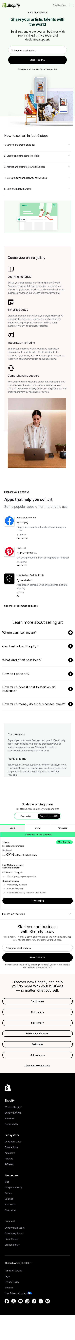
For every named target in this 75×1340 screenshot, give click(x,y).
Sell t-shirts (37, 1030)
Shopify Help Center (15, 1252)
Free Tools (10, 1229)
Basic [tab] (12, 846)
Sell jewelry (37, 1041)
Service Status (12, 1269)
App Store (10, 1178)
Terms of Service (13, 1295)
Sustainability (11, 1149)
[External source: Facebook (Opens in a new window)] (7, 1326)
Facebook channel (26, 517)
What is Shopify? (13, 1132)
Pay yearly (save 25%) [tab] (49, 835)
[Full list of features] (37, 933)
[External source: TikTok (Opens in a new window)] (34, 1326)
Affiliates (9, 1189)
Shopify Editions (13, 1138)
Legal (7, 1301)
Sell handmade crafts (37, 1052)
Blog (7, 1207)
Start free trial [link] (37, 59)
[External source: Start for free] (59, 5)
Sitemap (9, 1312)
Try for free (37, 919)
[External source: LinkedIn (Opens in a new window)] (41, 1326)
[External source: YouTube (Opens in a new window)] (20, 1326)
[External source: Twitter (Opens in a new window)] (13, 1326)
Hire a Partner (11, 1264)
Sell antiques (37, 1073)
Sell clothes (37, 1020)
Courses (9, 1224)
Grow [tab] (37, 846)
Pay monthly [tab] (26, 835)
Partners (9, 1183)
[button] (71, 5)
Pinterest (21, 554)
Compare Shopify (14, 1212)
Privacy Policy (12, 1307)
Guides (8, 1218)
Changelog (10, 1235)
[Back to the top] (8, 1112)
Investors (9, 1143)
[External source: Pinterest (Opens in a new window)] (47, 1326)
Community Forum (14, 1258)
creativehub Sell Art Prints (30, 587)
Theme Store (11, 1172)
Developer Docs (13, 1166)
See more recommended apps (22, 624)
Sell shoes (37, 1063)
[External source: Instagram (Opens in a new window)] (27, 1326)
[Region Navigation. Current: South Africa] (18, 1288)
